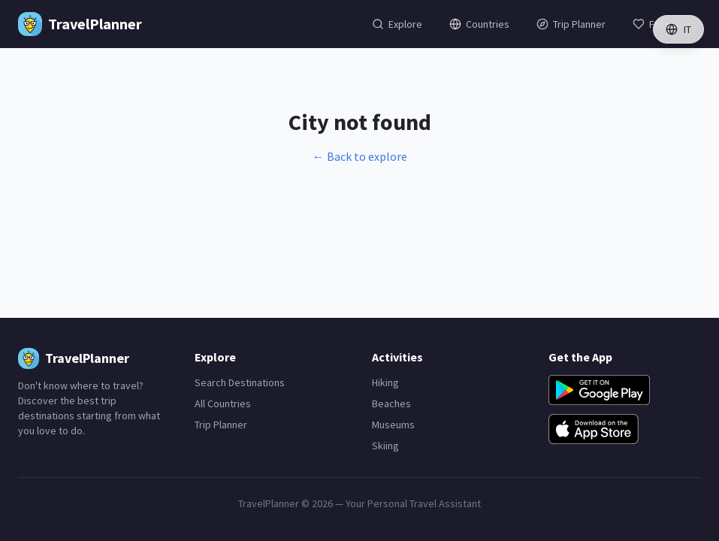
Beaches (391, 403)
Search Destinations (240, 382)
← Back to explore (360, 156)
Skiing (385, 445)
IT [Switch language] (678, 29)
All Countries (223, 403)
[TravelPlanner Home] (80, 24)
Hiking (385, 382)
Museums (393, 424)
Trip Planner (221, 424)
